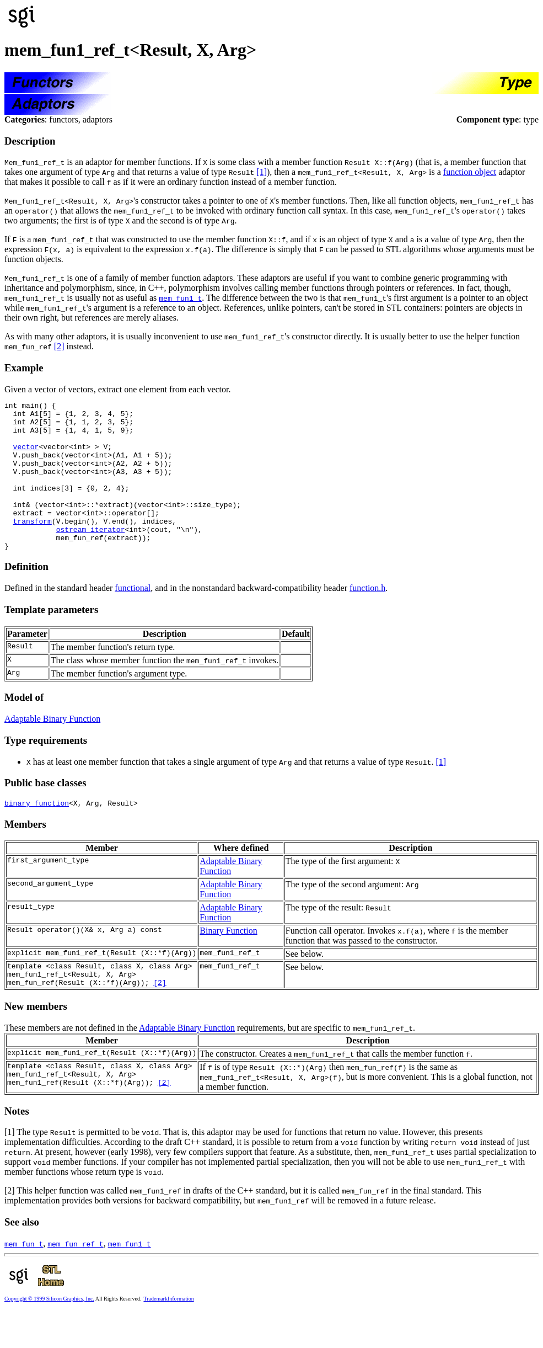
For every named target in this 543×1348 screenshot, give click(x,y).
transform (32, 546)
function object (469, 172)
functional (132, 617)
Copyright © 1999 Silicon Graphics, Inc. (49, 1335)
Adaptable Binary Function (52, 748)
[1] (261, 172)
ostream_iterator (90, 556)
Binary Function (228, 962)
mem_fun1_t (180, 298)
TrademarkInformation (168, 1335)
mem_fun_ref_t (75, 1280)
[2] (59, 346)
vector (26, 456)
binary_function (36, 834)
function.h (367, 617)
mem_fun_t (23, 1280)
